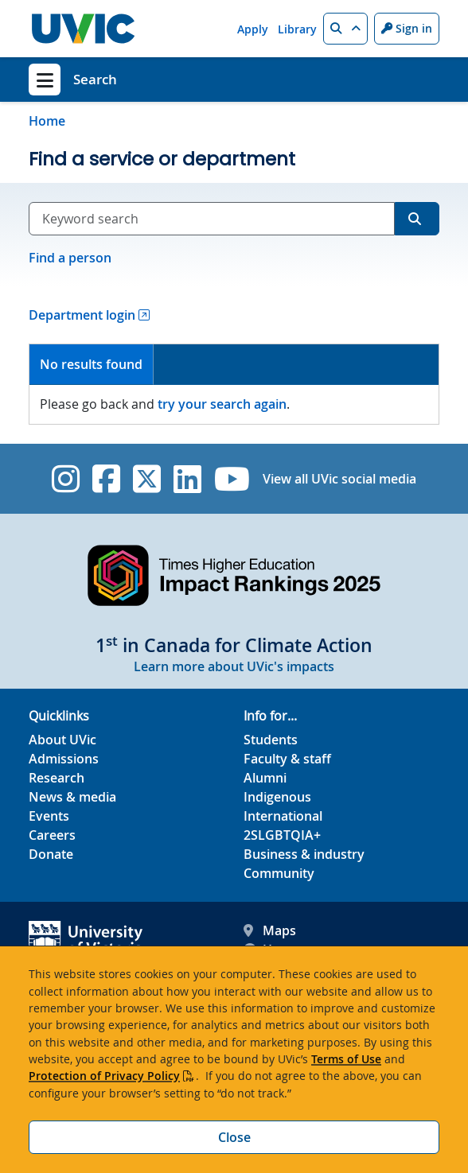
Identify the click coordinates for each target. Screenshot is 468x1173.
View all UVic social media (339, 478)
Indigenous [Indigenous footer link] (277, 797)
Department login (82, 315)
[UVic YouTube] (232, 479)
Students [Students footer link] (271, 739)
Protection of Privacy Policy (104, 1075)
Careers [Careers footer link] (52, 835)
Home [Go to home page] (47, 121)
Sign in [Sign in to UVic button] (406, 28)
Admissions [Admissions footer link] (64, 758)
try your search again (222, 404)
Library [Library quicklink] (297, 29)
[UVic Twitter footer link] (147, 479)
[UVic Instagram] (66, 479)
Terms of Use (346, 1058)
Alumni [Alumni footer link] (265, 778)
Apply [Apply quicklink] (252, 29)
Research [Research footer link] (56, 778)
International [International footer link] (283, 816)
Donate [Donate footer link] (51, 854)
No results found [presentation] (91, 364)
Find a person (70, 257)
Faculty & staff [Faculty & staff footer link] (287, 758)
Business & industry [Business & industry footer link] (304, 854)
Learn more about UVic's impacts (234, 666)
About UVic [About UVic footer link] (62, 739)
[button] (345, 29)
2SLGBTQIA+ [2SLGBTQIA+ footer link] (282, 835)
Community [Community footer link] (279, 873)
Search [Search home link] (95, 79)
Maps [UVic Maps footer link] (270, 930)
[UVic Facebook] (106, 479)
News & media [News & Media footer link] (72, 797)
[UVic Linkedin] (187, 479)
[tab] (91, 364)
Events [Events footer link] (49, 816)
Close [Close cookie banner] (234, 1137)
